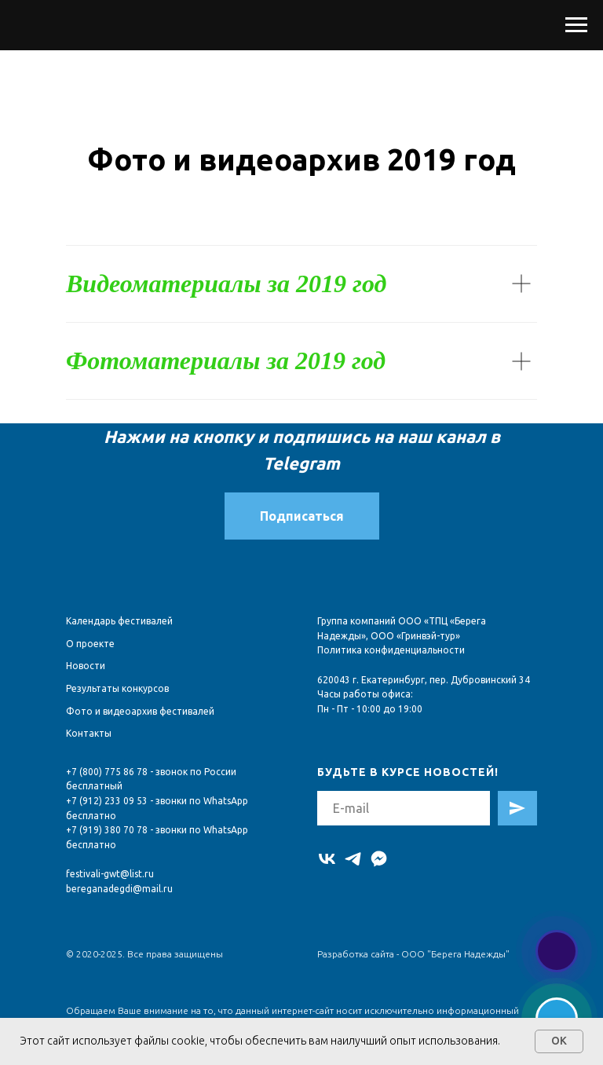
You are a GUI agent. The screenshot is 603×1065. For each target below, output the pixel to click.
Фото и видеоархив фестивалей (140, 711)
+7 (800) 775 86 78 (107, 772)
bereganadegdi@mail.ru (119, 889)
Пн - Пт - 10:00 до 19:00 (369, 709)
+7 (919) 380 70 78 (107, 830)
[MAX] (379, 859)
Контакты (88, 733)
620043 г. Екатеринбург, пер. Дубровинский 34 (423, 680)
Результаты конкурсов (117, 688)
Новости (85, 666)
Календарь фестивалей (119, 621)
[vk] (327, 859)
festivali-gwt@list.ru (110, 874)
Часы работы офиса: (365, 694)
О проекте (90, 644)
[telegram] (353, 859)
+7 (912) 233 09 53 (107, 801)
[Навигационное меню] (576, 25)
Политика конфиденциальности (391, 650)
